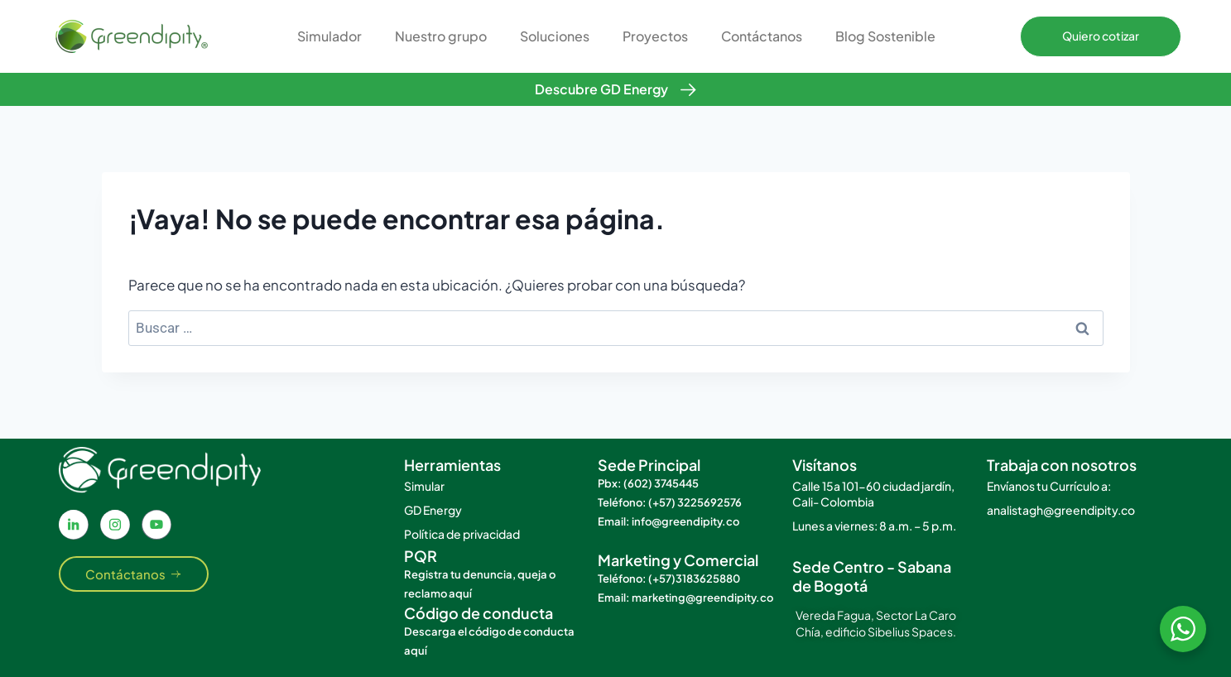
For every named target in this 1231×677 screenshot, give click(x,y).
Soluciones (554, 36)
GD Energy (433, 509)
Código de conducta (478, 612)
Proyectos (655, 36)
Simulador (329, 36)
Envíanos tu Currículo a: (1049, 485)
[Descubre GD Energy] (688, 90)
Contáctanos (761, 36)
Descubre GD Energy (601, 89)
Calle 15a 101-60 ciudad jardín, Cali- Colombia (873, 493)
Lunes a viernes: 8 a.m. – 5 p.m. (874, 525)
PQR (420, 555)
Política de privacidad (462, 533)
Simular (424, 485)
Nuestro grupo (441, 36)
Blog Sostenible (885, 36)
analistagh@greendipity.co (1061, 509)
